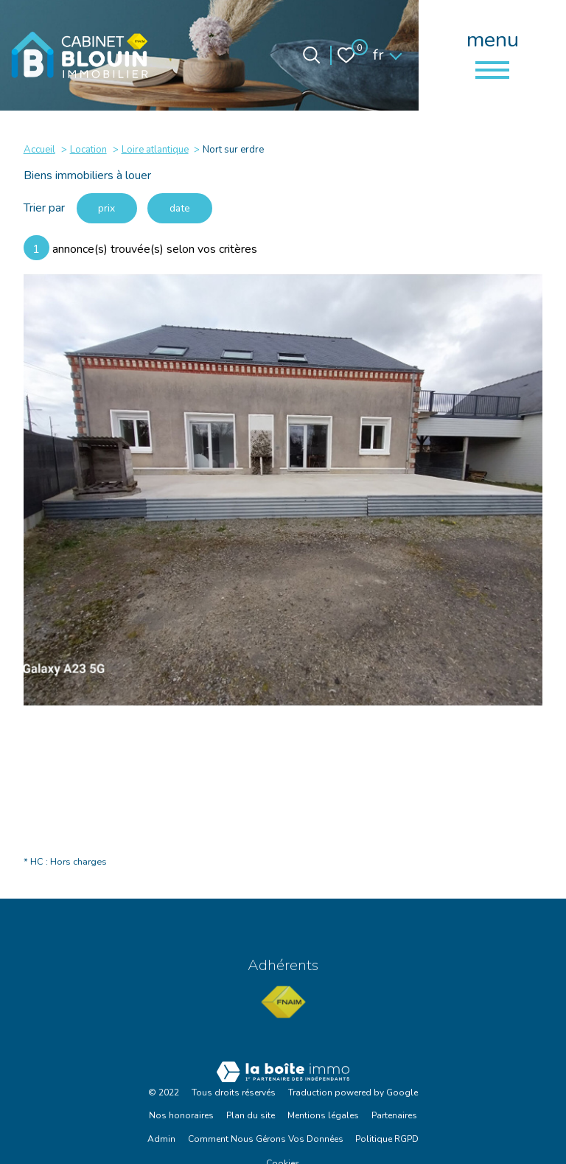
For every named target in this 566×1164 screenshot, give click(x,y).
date (181, 208)
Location (88, 149)
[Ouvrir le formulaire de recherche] (311, 55)
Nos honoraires (181, 1116)
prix (107, 208)
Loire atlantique (155, 149)
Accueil (39, 149)
